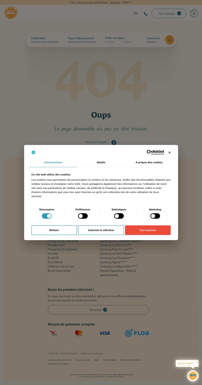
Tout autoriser (147, 230)
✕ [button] (197, 362)
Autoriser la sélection (101, 230)
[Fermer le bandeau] (169, 152)
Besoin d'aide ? (186, 363)
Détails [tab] (101, 162)
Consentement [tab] (53, 162)
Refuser (54, 230)
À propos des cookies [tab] (149, 162)
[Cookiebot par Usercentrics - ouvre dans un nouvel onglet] (149, 152)
